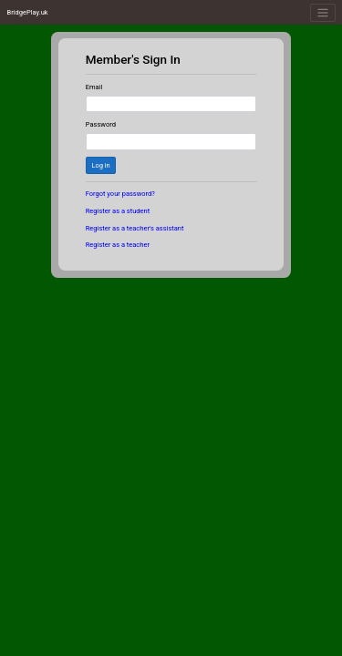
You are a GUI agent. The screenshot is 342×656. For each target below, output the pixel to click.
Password (101, 124)
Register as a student (118, 211)
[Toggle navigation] (322, 13)
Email (94, 87)
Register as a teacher (118, 245)
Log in (100, 165)
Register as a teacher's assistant (135, 228)
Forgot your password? (120, 194)
